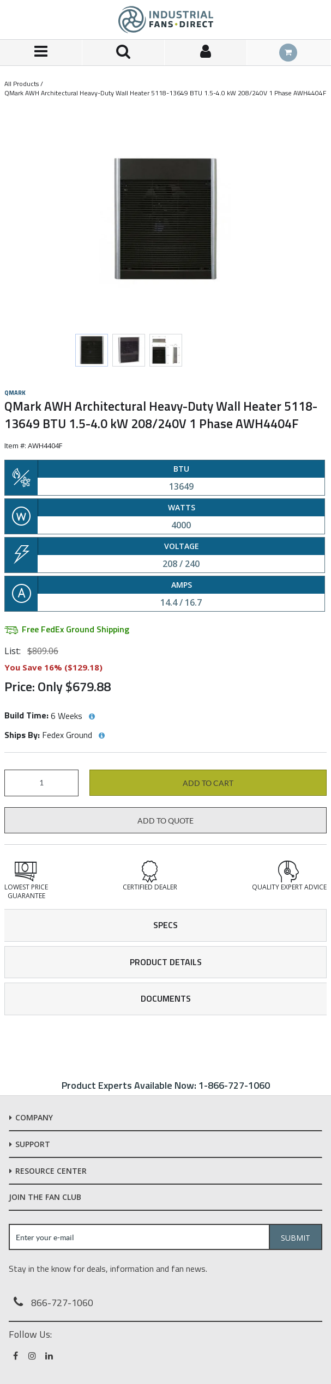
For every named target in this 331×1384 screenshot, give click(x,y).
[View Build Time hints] (92, 716)
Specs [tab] (165, 924)
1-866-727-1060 (234, 1085)
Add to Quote (165, 820)
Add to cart (208, 783)
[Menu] (41, 52)
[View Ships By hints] (101, 735)
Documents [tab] (166, 998)
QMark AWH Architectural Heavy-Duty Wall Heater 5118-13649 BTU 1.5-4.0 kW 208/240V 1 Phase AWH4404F (165, 93)
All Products (21, 83)
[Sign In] (206, 52)
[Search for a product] (123, 52)
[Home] (165, 19)
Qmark (15, 392)
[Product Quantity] (41, 783)
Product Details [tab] (166, 961)
